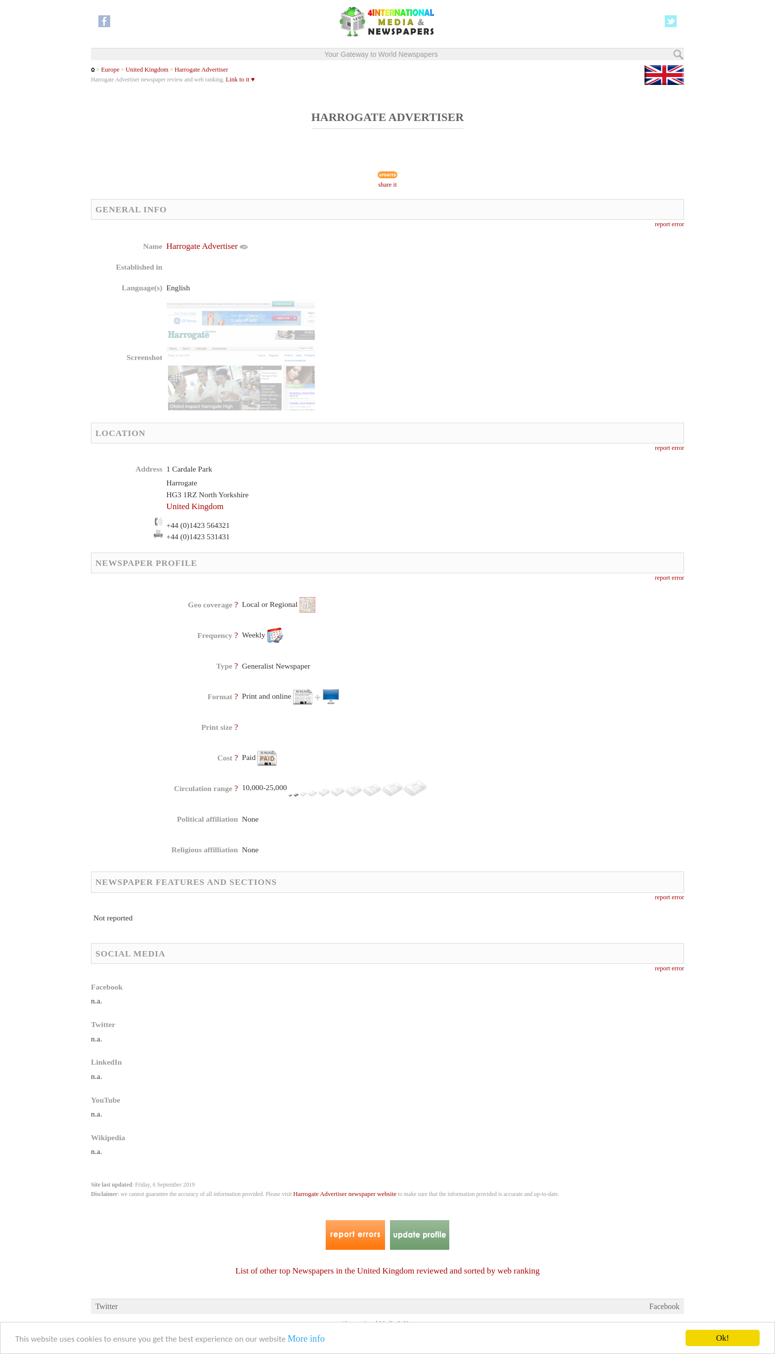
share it (387, 184)
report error (669, 224)
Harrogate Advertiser (201, 69)
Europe (110, 69)
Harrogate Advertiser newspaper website (344, 1194)
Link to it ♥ (240, 79)
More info (306, 1338)
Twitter (106, 1306)
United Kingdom (147, 69)
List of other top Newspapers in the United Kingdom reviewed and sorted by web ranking (387, 1270)
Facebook (664, 1306)
